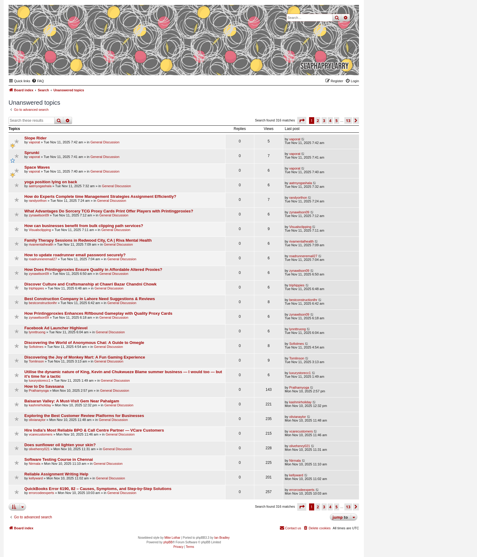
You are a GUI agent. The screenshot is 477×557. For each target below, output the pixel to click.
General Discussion (104, 142)
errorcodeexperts (41, 493)
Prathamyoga (39, 390)
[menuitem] (38, 81)
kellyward (36, 478)
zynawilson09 (39, 215)
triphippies (36, 288)
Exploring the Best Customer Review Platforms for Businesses (84, 415)
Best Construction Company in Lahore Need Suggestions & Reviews (89, 298)
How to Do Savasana (44, 386)
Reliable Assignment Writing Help (56, 474)
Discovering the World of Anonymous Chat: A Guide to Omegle (84, 342)
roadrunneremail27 (43, 259)
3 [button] (324, 120)
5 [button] (337, 120)
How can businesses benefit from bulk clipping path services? (83, 225)
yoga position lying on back (50, 182)
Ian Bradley (222, 537)
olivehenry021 (39, 449)
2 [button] (318, 120)
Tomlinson (36, 361)
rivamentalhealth (41, 244)
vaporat (34, 142)
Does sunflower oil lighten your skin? (60, 445)
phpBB (167, 542)
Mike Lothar (172, 537)
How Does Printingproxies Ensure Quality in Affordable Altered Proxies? (93, 269)
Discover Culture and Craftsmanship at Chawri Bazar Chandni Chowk (90, 284)
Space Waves (37, 167)
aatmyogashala (40, 186)
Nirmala (34, 463)
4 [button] (330, 120)
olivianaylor (37, 420)
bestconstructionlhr (43, 303)
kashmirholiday (40, 405)
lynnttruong (37, 332)
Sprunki (31, 152)
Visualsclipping (40, 230)
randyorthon (38, 200)
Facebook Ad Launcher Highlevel (56, 328)
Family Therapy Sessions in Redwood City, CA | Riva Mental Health (87, 240)
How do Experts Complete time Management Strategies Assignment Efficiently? (100, 196)
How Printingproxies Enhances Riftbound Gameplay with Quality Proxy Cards (98, 313)
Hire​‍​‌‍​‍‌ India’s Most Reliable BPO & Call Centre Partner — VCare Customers (94, 430)
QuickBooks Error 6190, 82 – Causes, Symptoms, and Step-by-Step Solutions (98, 488)
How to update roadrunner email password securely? (75, 255)
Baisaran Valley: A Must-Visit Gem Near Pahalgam (71, 401)
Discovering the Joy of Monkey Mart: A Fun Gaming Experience (84, 357)
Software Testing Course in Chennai (58, 459)
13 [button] (348, 120)
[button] (301, 120)
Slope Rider (35, 138)
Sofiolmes (36, 347)
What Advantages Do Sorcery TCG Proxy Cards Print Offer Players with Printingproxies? (108, 211)
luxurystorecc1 (39, 380)
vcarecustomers (41, 434)
